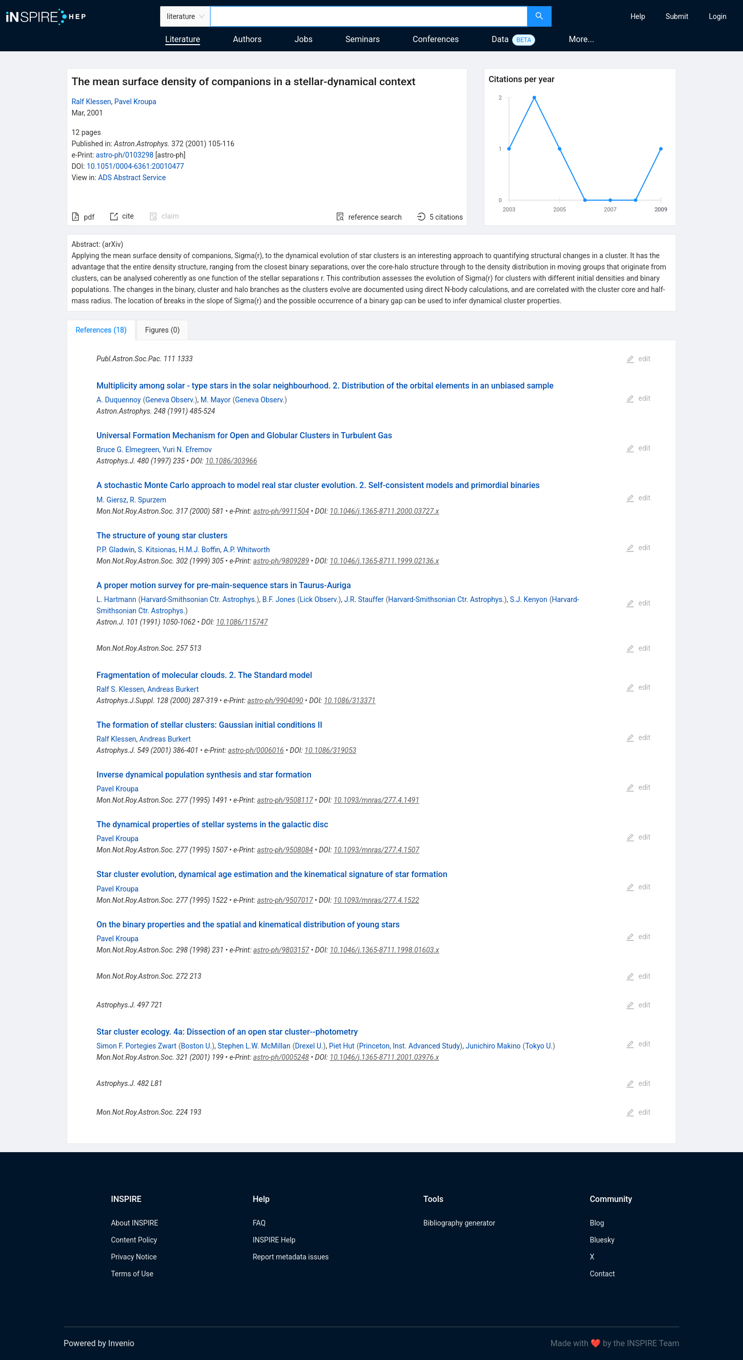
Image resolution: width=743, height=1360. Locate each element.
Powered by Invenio (99, 1343)
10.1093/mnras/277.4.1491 (376, 800)
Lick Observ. (319, 599)
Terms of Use (132, 1274)
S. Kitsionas (156, 550)
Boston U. (196, 1046)
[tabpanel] (371, 742)
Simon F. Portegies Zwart (136, 1046)
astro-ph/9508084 (285, 850)
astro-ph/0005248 (281, 1057)
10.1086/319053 (331, 750)
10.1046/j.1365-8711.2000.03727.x (384, 511)
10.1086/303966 (231, 461)
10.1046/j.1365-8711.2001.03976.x (384, 1057)
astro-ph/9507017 (285, 900)
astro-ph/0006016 (256, 750)
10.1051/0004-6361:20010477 (135, 166)
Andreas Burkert (173, 689)
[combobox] (368, 16)
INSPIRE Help (273, 1240)
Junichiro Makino (492, 1046)
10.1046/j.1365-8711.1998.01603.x (384, 950)
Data (500, 39)
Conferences (436, 39)
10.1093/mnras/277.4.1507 (376, 850)
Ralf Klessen (91, 102)
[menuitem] (638, 16)
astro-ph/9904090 (275, 700)
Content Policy (134, 1240)
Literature (182, 39)
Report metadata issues (290, 1257)
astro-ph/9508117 (285, 800)
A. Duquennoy (118, 400)
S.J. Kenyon (529, 599)
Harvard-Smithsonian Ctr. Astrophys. (199, 599)
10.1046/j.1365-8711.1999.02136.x (384, 561)
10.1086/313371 (350, 700)
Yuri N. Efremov (187, 449)
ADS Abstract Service (132, 177)
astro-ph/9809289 (281, 561)
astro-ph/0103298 (124, 155)
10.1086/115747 (242, 622)
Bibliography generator (459, 1223)
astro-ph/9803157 (281, 950)
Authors (247, 39)
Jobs (303, 39)
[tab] (100, 330)
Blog (597, 1223)
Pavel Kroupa (135, 102)
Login (718, 16)
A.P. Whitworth (246, 550)
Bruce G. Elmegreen (127, 449)
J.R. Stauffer (364, 599)
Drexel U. (309, 1046)
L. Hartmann (116, 599)
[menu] (648, 16)
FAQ (258, 1223)
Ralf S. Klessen (120, 689)
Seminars (362, 39)
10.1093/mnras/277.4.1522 (376, 900)
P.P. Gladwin (115, 550)
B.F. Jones (278, 599)
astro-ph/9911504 (281, 511)
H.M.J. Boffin (199, 550)
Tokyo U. (539, 1046)
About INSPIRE (134, 1223)
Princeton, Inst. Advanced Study (409, 1046)
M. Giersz (111, 500)
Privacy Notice (134, 1257)
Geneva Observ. (170, 400)
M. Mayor (215, 400)
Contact (602, 1274)
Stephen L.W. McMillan (254, 1046)
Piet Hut (342, 1046)
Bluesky (602, 1240)
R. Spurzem (148, 500)
